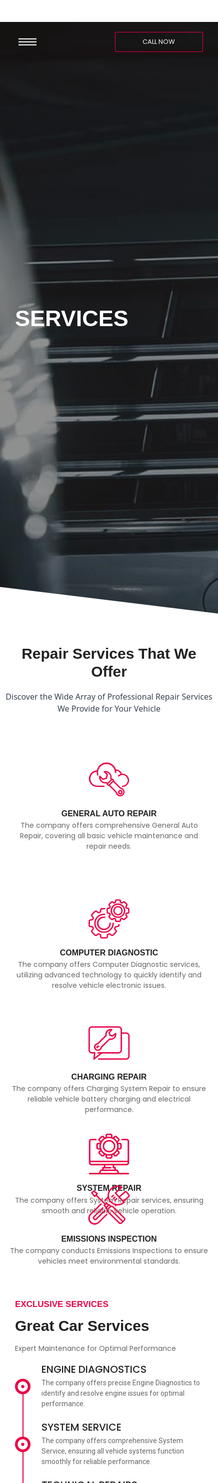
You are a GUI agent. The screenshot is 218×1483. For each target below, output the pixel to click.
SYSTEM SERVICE (82, 1427)
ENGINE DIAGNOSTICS (94, 1369)
